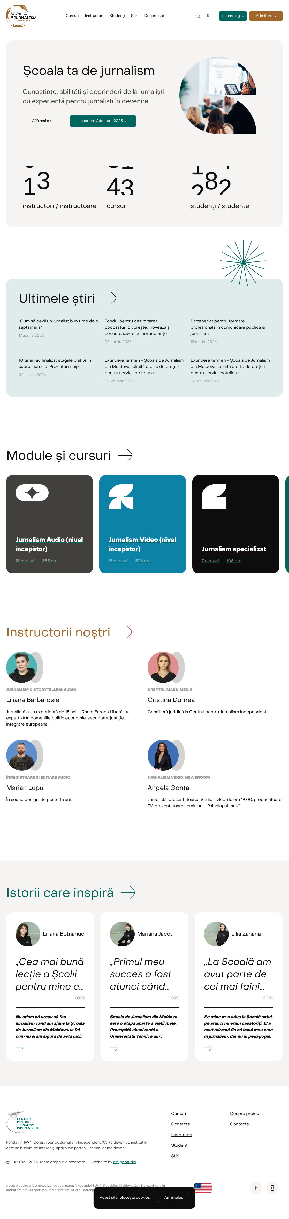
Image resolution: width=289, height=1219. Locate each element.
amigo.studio (124, 1162)
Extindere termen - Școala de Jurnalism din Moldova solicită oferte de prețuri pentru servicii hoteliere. (230, 366)
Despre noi (154, 16)
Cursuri (72, 16)
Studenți (117, 16)
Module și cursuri (58, 455)
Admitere (264, 16)
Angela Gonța (168, 788)
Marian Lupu (24, 788)
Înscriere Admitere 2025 (101, 121)
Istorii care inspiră (60, 892)
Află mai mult (43, 121)
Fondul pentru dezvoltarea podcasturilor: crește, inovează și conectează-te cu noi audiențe (138, 327)
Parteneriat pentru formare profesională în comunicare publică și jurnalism (228, 327)
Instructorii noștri (58, 632)
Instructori (94, 16)
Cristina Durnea (171, 700)
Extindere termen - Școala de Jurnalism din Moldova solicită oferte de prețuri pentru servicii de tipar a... (144, 366)
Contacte (180, 1124)
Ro (209, 16)
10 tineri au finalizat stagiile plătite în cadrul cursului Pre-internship (55, 363)
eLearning (231, 16)
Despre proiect (245, 1113)
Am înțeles (173, 1197)
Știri (134, 16)
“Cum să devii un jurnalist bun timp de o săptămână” (58, 324)
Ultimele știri (57, 298)
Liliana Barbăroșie (32, 700)
